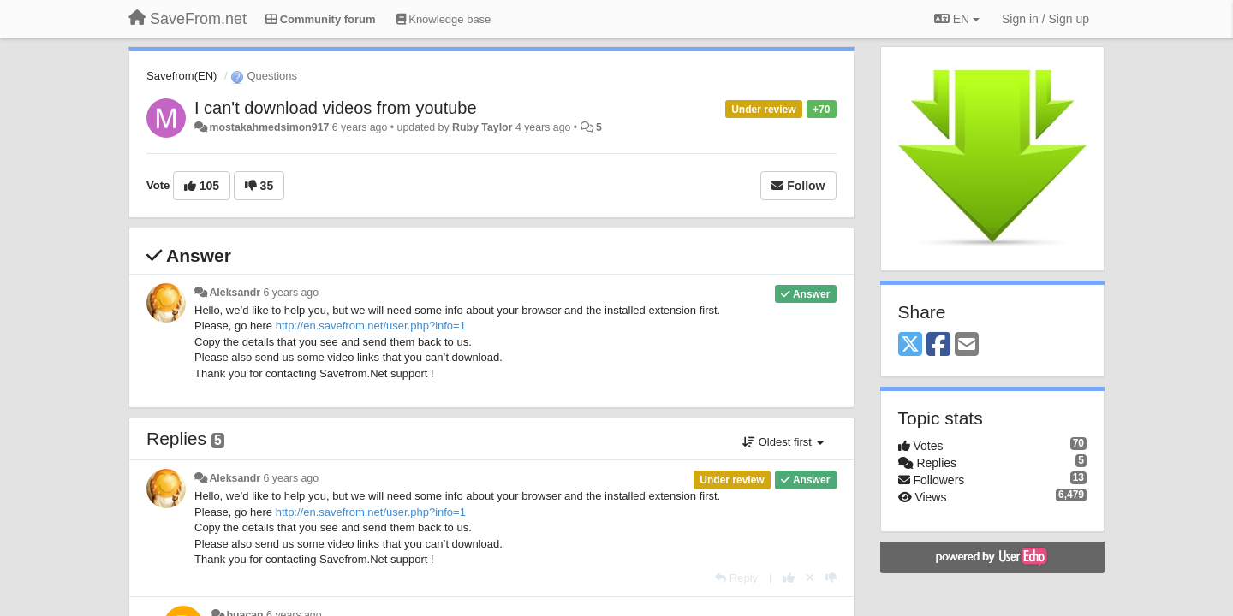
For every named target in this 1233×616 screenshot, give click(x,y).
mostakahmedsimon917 (269, 127)
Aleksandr (234, 293)
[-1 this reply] (831, 578)
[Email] (967, 345)
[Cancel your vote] (810, 578)
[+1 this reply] (789, 578)
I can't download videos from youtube (335, 107)
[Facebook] (938, 345)
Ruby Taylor (482, 127)
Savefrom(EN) (181, 75)
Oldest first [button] (782, 441)
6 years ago (291, 293)
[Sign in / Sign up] (1045, 18)
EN (957, 19)
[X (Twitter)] (910, 345)
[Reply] (736, 578)
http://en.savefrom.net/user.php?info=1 (371, 325)
